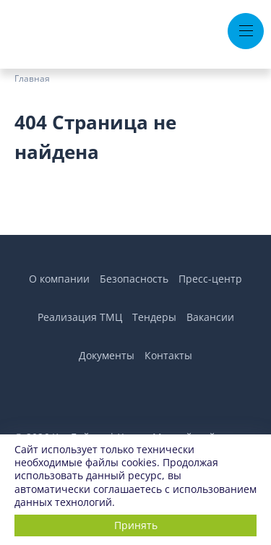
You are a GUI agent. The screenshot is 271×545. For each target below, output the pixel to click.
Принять (136, 525)
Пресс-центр (210, 279)
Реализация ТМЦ (80, 317)
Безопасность (134, 279)
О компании (59, 279)
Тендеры (154, 317)
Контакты (168, 355)
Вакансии (210, 317)
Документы (106, 355)
